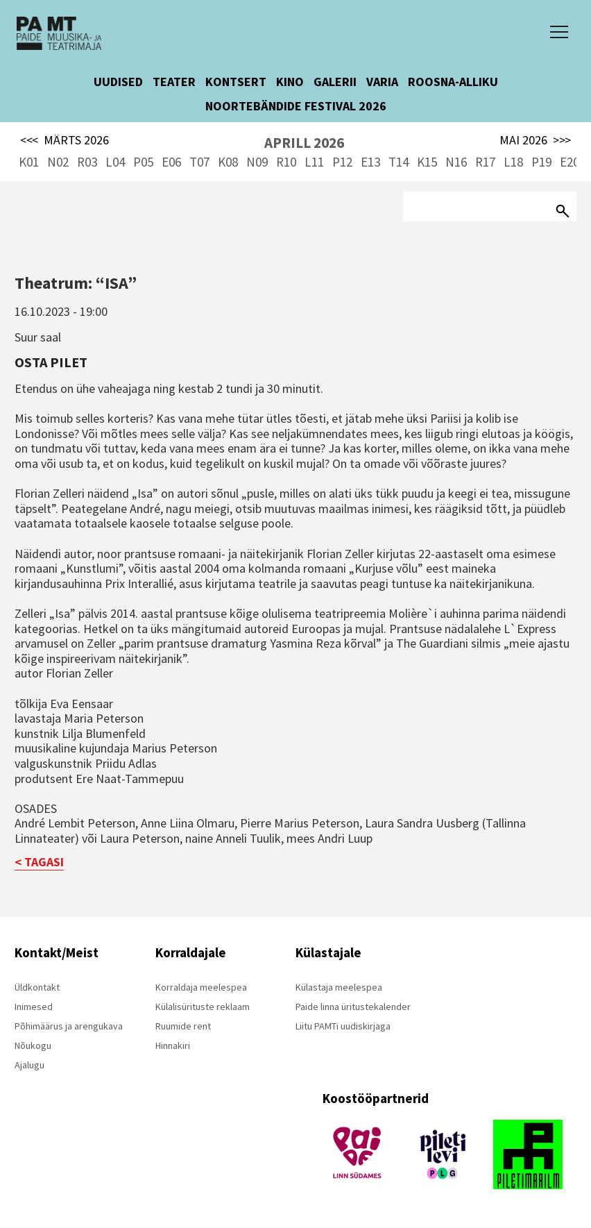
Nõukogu (33, 1045)
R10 (286, 161)
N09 (257, 161)
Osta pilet (51, 362)
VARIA (382, 82)
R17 (485, 161)
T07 (199, 161)
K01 (29, 161)
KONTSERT (235, 82)
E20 (569, 161)
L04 (115, 161)
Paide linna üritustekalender (353, 1006)
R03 (87, 161)
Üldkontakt (37, 987)
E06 (171, 161)
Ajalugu (29, 1065)
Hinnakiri (172, 1045)
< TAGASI (39, 862)
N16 (456, 161)
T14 (398, 161)
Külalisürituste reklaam (202, 1006)
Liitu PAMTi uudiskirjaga (343, 1026)
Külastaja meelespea (339, 987)
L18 (513, 161)
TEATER (174, 82)
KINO (290, 82)
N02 (58, 161)
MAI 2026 (535, 140)
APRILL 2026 (304, 142)
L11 (314, 161)
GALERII (335, 82)
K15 (427, 161)
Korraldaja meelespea (201, 987)
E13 (370, 161)
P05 (143, 161)
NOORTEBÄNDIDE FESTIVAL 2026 (295, 106)
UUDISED (118, 82)
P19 (541, 161)
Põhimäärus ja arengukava (69, 1026)
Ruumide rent (183, 1026)
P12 (342, 161)
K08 (228, 161)
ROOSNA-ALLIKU (453, 82)
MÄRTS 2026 (64, 140)
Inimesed (34, 1006)
